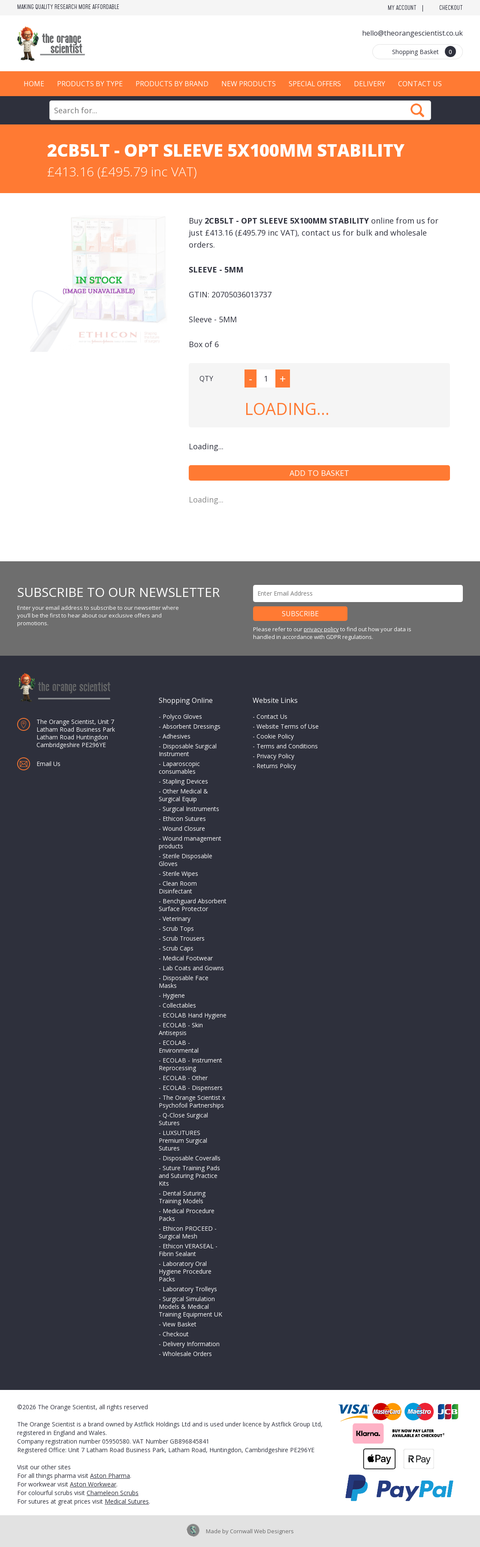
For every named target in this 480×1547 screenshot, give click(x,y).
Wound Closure (184, 828)
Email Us (48, 764)
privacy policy (321, 629)
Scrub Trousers (184, 938)
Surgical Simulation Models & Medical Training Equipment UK (190, 1306)
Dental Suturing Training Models (182, 1197)
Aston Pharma (110, 1475)
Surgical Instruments (191, 809)
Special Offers (315, 83)
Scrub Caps (178, 948)
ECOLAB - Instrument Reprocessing (190, 1064)
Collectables (179, 1005)
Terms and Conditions (287, 746)
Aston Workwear (93, 1484)
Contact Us (420, 83)
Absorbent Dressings (191, 726)
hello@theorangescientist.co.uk (412, 33)
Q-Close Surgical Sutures (183, 1119)
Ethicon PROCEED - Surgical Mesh (188, 1232)
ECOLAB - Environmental (179, 1046)
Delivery (369, 83)
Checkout (451, 8)
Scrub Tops (178, 928)
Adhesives (176, 736)
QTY (206, 378)
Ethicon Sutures (184, 818)
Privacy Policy (275, 756)
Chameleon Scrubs (113, 1493)
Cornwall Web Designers (262, 1531)
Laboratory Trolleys (190, 1289)
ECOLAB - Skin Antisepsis (181, 1029)
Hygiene (174, 995)
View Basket (179, 1324)
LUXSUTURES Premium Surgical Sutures (183, 1140)
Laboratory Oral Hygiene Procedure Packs (185, 1271)
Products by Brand (172, 83)
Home (34, 83)
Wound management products (190, 842)
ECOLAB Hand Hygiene (194, 1015)
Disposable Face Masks (183, 982)
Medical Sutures (127, 1501)
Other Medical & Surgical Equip (183, 795)
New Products (248, 83)
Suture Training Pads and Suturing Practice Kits (189, 1175)
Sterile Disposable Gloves (185, 860)
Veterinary (176, 918)
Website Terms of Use (288, 726)
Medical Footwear (188, 958)
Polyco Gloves (182, 716)
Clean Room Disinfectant (178, 887)
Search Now (417, 110)
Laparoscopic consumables (179, 767)
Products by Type (90, 83)
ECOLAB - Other (185, 1078)
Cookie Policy (275, 736)
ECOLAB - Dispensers (193, 1088)
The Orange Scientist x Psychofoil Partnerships (192, 1101)
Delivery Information (191, 1344)
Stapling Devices (185, 781)
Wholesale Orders (187, 1354)
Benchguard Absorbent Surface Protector (192, 905)
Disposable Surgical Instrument (188, 750)
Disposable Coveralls (191, 1158)
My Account (402, 8)
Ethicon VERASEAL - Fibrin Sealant (188, 1250)
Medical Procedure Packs (186, 1215)
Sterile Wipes (180, 873)
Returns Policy (276, 766)
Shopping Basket (424, 51)
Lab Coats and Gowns (193, 968)
